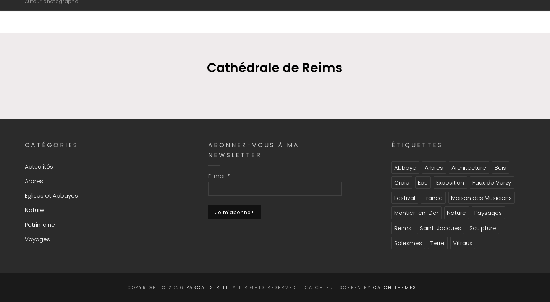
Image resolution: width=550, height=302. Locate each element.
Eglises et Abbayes (51, 196)
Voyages (37, 239)
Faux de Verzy (491, 183)
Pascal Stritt (69, 12)
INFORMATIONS (242, 16)
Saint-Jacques (440, 228)
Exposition (450, 183)
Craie (401, 183)
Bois (500, 168)
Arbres (34, 181)
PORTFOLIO (311, 16)
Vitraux (462, 243)
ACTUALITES (430, 16)
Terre (437, 243)
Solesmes (408, 243)
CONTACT (487, 16)
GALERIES (370, 16)
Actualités (39, 166)
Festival (404, 198)
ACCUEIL (179, 16)
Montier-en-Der (416, 213)
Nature (34, 210)
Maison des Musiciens (481, 198)
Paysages (488, 213)
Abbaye (405, 168)
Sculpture (482, 228)
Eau (423, 183)
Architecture (468, 168)
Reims (402, 228)
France (433, 198)
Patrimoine (40, 225)
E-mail (219, 176)
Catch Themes (395, 287)
